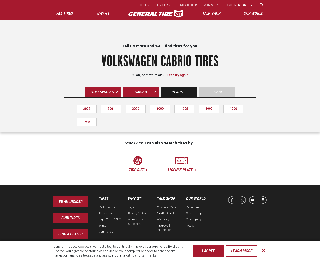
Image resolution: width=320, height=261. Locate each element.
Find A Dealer (70, 234)
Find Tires (70, 218)
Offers (145, 5)
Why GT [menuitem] (103, 13)
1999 (160, 109)
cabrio (146, 92)
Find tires (164, 5)
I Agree (208, 251)
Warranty (211, 5)
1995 (86, 122)
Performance (107, 207)
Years (177, 92)
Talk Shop (166, 198)
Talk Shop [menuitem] (211, 13)
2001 (111, 109)
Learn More (241, 251)
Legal (131, 207)
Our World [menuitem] (253, 13)
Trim (217, 92)
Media (190, 225)
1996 (233, 109)
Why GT (134, 198)
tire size (138, 163)
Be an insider (71, 202)
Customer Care (166, 207)
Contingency (193, 219)
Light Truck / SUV (110, 219)
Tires (104, 198)
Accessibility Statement (136, 221)
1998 (184, 109)
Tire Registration (167, 213)
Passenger (106, 213)
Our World (196, 198)
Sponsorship (194, 213)
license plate (182, 163)
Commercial (106, 231)
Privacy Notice (137, 213)
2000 (135, 109)
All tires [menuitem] (65, 13)
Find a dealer (187, 5)
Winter (103, 225)
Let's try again (177, 75)
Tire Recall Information (164, 228)
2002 (86, 109)
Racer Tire (192, 207)
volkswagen (104, 92)
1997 (208, 109)
